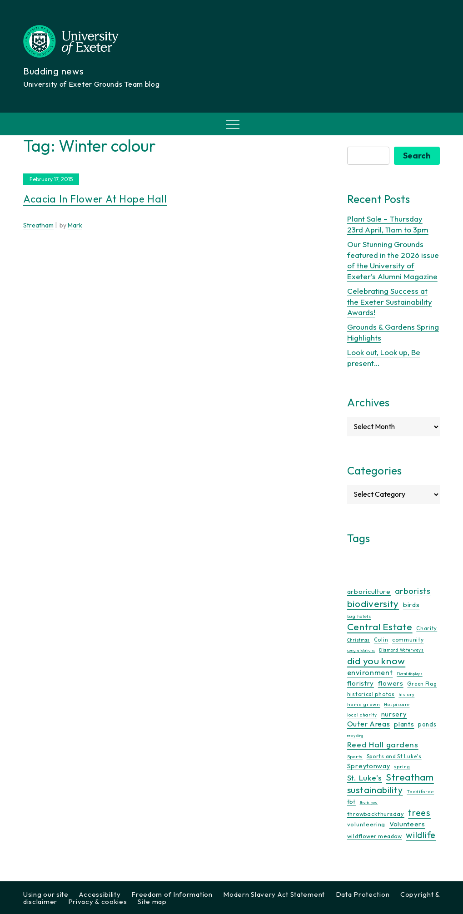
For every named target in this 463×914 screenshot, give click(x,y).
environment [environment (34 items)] (370, 672)
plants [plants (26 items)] (404, 724)
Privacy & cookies (97, 901)
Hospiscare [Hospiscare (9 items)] (396, 704)
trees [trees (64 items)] (419, 812)
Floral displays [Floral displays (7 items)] (410, 674)
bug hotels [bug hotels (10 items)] (359, 616)
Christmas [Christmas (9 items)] (358, 639)
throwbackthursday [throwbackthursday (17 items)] (375, 813)
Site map (152, 901)
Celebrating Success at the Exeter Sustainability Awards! (389, 301)
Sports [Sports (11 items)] (355, 757)
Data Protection (363, 894)
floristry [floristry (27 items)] (360, 683)
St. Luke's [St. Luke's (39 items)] (364, 777)
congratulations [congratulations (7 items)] (361, 650)
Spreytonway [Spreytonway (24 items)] (368, 766)
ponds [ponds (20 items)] (427, 724)
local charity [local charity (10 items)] (362, 715)
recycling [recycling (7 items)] (355, 735)
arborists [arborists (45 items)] (413, 591)
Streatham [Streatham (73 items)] (409, 777)
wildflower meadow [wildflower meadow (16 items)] (374, 836)
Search (417, 155)
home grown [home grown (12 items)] (363, 704)
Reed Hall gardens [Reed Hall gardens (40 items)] (382, 744)
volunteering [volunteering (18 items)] (366, 824)
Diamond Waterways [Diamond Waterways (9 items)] (401, 649)
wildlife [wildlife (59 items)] (421, 835)
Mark (75, 225)
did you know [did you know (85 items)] (376, 661)
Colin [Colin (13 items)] (381, 640)
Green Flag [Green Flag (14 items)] (422, 683)
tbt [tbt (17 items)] (351, 801)
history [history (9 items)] (406, 694)
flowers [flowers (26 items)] (390, 683)
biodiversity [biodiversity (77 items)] (373, 603)
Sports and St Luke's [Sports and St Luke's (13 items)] (394, 756)
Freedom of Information (171, 894)
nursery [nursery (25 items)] (394, 714)
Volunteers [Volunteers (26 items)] (407, 824)
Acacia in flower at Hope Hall (95, 199)
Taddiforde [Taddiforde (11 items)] (420, 792)
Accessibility (99, 894)
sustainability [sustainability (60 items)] (375, 789)
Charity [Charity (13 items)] (426, 628)
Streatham (38, 225)
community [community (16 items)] (407, 639)
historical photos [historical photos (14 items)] (371, 694)
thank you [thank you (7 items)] (369, 802)
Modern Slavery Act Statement (274, 894)
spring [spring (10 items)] (402, 767)
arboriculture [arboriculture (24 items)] (369, 592)
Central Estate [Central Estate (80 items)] (380, 626)
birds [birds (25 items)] (411, 604)
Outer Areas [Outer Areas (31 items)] (368, 723)
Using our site (46, 894)
